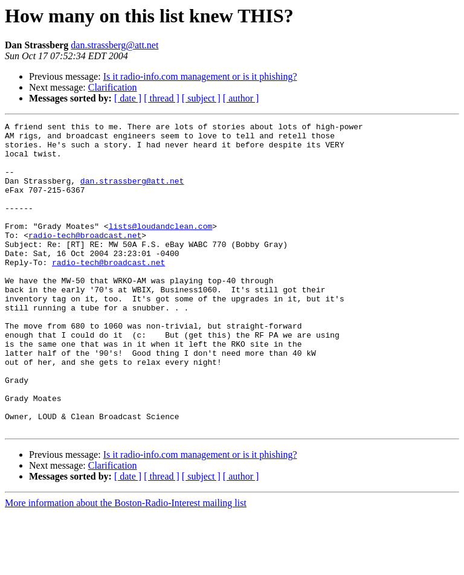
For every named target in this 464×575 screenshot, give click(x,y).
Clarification (112, 87)
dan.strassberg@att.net (114, 45)
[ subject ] (201, 98)
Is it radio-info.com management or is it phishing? (200, 76)
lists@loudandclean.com (161, 247)
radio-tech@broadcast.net (84, 258)
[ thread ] (161, 98)
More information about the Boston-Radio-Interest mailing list (125, 564)
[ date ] (127, 98)
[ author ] (241, 98)
